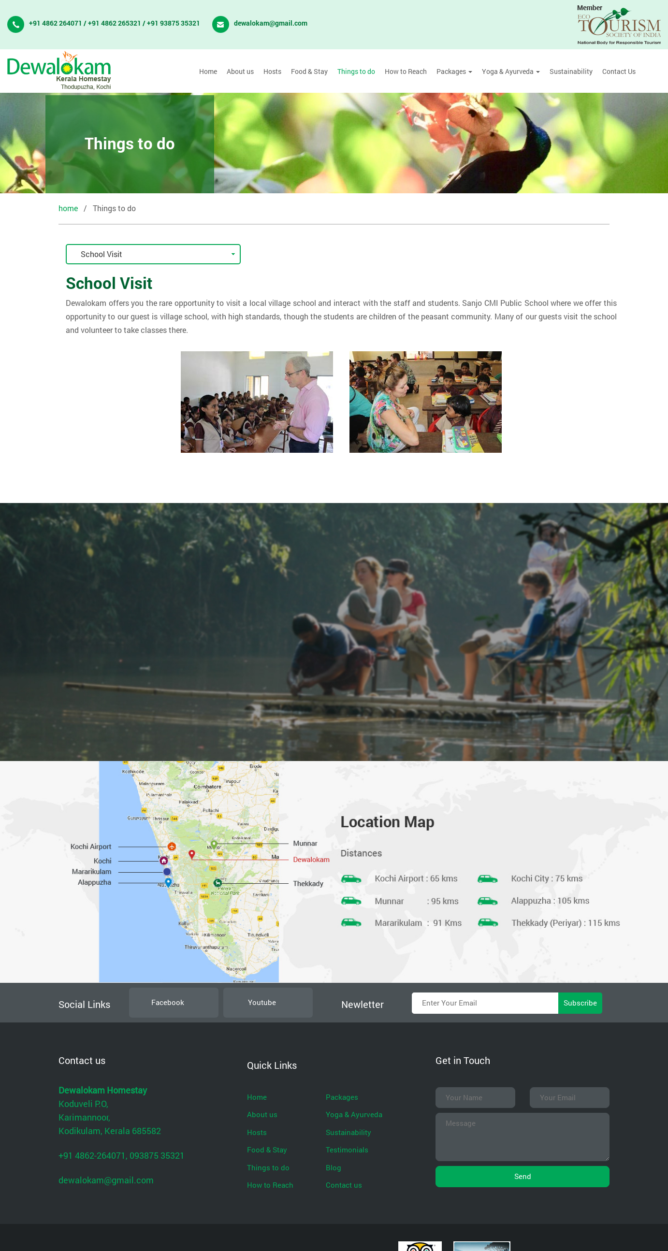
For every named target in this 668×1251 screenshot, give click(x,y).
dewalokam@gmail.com (270, 23)
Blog (333, 1167)
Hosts (272, 71)
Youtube (261, 1002)
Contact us (344, 1185)
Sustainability (571, 71)
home (68, 208)
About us (240, 71)
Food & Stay (309, 71)
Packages (454, 71)
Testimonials (347, 1149)
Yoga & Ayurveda (511, 71)
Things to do (356, 71)
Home (208, 71)
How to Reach (406, 71)
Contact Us (619, 71)
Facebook (166, 1002)
